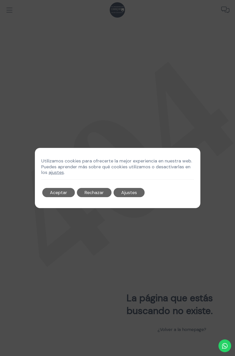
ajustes (56, 172)
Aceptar (58, 192)
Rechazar (94, 192)
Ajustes (129, 192)
